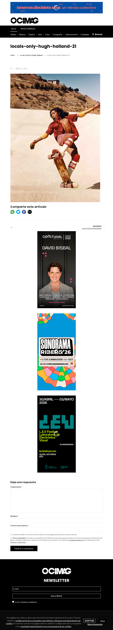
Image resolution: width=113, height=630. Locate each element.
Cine (47, 34)
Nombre (14, 516)
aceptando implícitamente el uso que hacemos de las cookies (46, 626)
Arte (40, 34)
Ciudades (85, 34)
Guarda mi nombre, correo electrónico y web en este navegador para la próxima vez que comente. (45, 534)
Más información (94, 624)
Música (22, 34)
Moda (13, 34)
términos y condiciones (18, 542)
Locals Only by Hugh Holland (91, 228)
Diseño (32, 34)
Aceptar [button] (89, 621)
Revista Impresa (28, 28)
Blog (13, 28)
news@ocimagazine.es (76, 540)
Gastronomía (71, 34)
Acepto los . (24, 602)
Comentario (16, 487)
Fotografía (57, 34)
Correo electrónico (19, 525)
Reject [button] (102, 621)
